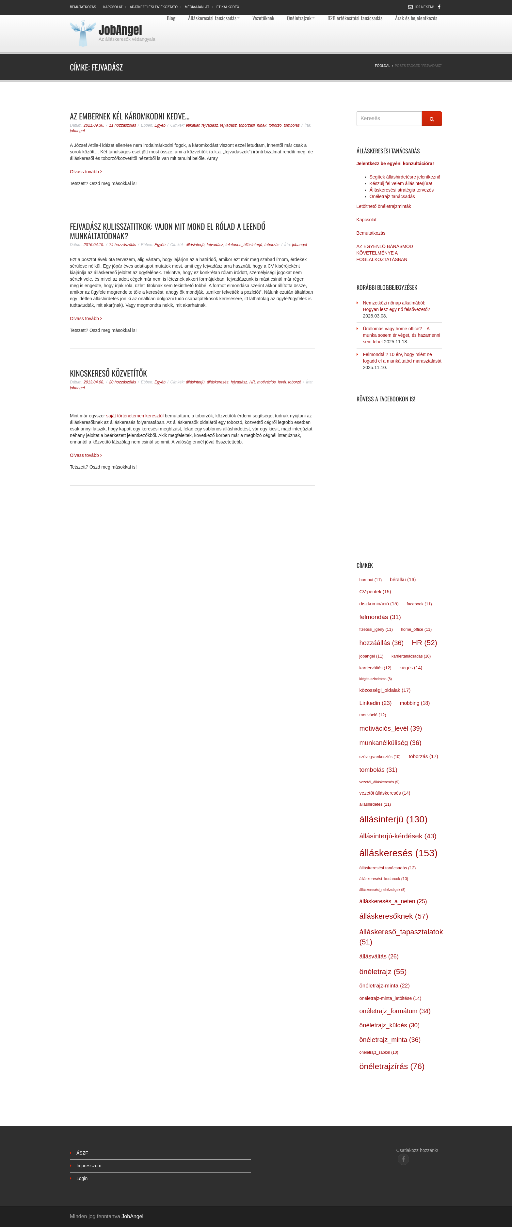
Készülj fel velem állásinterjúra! (401, 183)
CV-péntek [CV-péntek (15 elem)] (375, 591)
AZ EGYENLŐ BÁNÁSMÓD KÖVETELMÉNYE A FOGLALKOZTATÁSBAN (385, 253)
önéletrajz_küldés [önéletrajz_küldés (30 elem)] (390, 1025)
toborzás (272, 244)
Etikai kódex (227, 7)
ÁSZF (82, 1153)
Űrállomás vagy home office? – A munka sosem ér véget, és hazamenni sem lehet (401, 335)
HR (252, 382)
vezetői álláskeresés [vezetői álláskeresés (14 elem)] (385, 793)
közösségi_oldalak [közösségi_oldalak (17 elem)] (385, 690)
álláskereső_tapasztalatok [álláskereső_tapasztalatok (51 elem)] (401, 937)
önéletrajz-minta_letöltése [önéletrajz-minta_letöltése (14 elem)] (391, 998)
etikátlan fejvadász (202, 125)
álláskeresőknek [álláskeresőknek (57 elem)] (394, 916)
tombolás (292, 125)
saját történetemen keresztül (135, 415)
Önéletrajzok (301, 18)
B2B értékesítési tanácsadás (355, 18)
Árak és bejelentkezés (416, 18)
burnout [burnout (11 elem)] (371, 580)
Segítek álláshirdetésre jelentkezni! (405, 176)
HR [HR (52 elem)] (424, 643)
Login (82, 1178)
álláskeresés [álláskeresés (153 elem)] (399, 852)
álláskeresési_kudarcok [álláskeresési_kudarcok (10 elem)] (384, 879)
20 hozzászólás (122, 382)
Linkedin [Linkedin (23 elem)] (376, 703)
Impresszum (88, 1165)
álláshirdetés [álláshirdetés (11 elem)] (375, 804)
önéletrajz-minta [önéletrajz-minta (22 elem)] (385, 986)
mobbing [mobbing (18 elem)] (415, 703)
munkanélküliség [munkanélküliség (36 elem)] (391, 742)
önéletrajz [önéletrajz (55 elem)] (383, 971)
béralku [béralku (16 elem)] (403, 579)
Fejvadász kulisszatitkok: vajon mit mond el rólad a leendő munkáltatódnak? (167, 230)
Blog (171, 18)
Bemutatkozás (83, 7)
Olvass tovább (86, 171)
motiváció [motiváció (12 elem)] (373, 714)
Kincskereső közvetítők (108, 373)
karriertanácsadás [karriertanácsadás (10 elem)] (411, 656)
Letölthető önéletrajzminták (384, 206)
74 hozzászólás (122, 244)
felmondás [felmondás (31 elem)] (380, 617)
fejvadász (228, 125)
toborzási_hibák (252, 125)
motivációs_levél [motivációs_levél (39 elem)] (391, 728)
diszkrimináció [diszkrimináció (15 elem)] (379, 603)
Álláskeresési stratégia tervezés (402, 190)
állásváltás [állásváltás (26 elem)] (379, 956)
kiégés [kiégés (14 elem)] (410, 667)
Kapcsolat (112, 7)
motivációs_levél (271, 382)
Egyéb (160, 125)
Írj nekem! (424, 7)
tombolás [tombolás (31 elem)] (379, 769)
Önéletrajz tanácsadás (392, 196)
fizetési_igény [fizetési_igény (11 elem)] (376, 629)
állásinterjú (195, 244)
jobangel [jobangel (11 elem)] (372, 656)
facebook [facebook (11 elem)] (419, 604)
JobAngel (120, 30)
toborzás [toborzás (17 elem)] (423, 756)
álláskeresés (218, 382)
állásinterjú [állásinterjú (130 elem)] (394, 819)
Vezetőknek (263, 18)
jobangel (77, 131)
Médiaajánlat (197, 7)
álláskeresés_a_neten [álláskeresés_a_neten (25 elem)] (393, 901)
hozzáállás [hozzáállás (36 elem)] (382, 642)
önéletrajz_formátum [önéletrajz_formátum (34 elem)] (395, 1011)
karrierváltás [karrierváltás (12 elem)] (376, 667)
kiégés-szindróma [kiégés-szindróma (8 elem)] (376, 679)
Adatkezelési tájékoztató (154, 7)
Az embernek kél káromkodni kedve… (129, 116)
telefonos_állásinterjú (243, 244)
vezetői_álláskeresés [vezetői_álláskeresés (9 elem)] (380, 782)
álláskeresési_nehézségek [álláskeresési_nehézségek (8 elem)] (383, 890)
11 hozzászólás (122, 125)
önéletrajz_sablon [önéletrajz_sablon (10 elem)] (379, 1052)
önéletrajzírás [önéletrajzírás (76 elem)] (392, 1066)
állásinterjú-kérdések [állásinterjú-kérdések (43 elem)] (398, 836)
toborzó (274, 125)
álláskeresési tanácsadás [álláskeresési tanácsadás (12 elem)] (388, 867)
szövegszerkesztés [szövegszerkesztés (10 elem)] (380, 756)
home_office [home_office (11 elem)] (416, 629)
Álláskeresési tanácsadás (214, 18)
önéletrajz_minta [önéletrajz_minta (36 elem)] (390, 1039)
